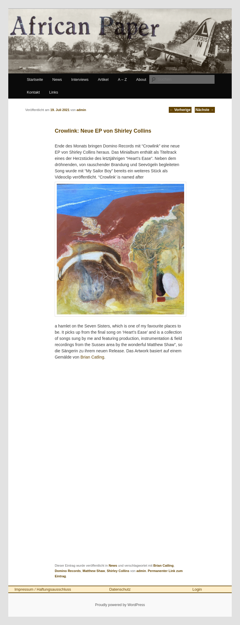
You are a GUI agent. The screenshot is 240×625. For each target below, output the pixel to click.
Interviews (80, 79)
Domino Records (68, 571)
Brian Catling (92, 357)
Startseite (35, 79)
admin (141, 571)
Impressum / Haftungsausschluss (42, 589)
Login (197, 589)
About (141, 79)
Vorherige (180, 110)
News (57, 79)
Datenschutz (120, 589)
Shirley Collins (118, 571)
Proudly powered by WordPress (120, 605)
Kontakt (33, 92)
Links (53, 92)
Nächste (205, 110)
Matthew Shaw (93, 571)
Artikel (103, 79)
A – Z (122, 79)
